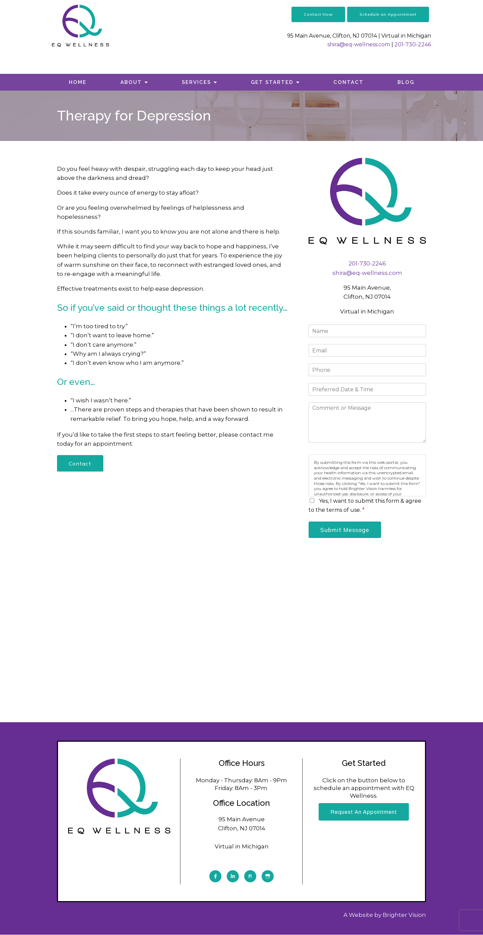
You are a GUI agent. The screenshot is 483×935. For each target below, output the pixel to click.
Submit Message (345, 530)
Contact (348, 82)
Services (196, 82)
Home (78, 82)
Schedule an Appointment (388, 14)
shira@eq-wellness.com (358, 44)
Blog (405, 82)
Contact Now (318, 14)
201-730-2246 (412, 44)
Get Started (272, 82)
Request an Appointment (363, 812)
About (131, 82)
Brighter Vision (404, 915)
